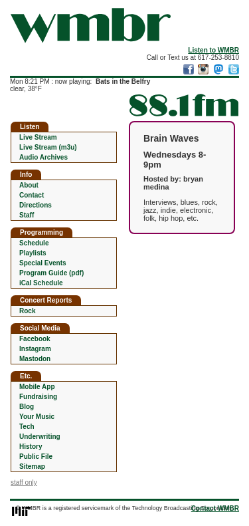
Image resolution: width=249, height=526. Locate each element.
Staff (26, 215)
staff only (24, 482)
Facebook (34, 338)
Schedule (33, 243)
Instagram (35, 348)
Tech (27, 426)
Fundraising (38, 396)
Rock (27, 311)
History (30, 446)
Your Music (36, 416)
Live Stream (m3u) (48, 147)
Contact (31, 195)
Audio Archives (43, 157)
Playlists (32, 253)
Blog (26, 406)
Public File (35, 456)
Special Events (42, 263)
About (29, 185)
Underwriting (39, 436)
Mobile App (37, 386)
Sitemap (32, 466)
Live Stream (38, 137)
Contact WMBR (215, 508)
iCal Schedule (41, 283)
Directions (35, 205)
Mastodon (34, 358)
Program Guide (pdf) (51, 273)
